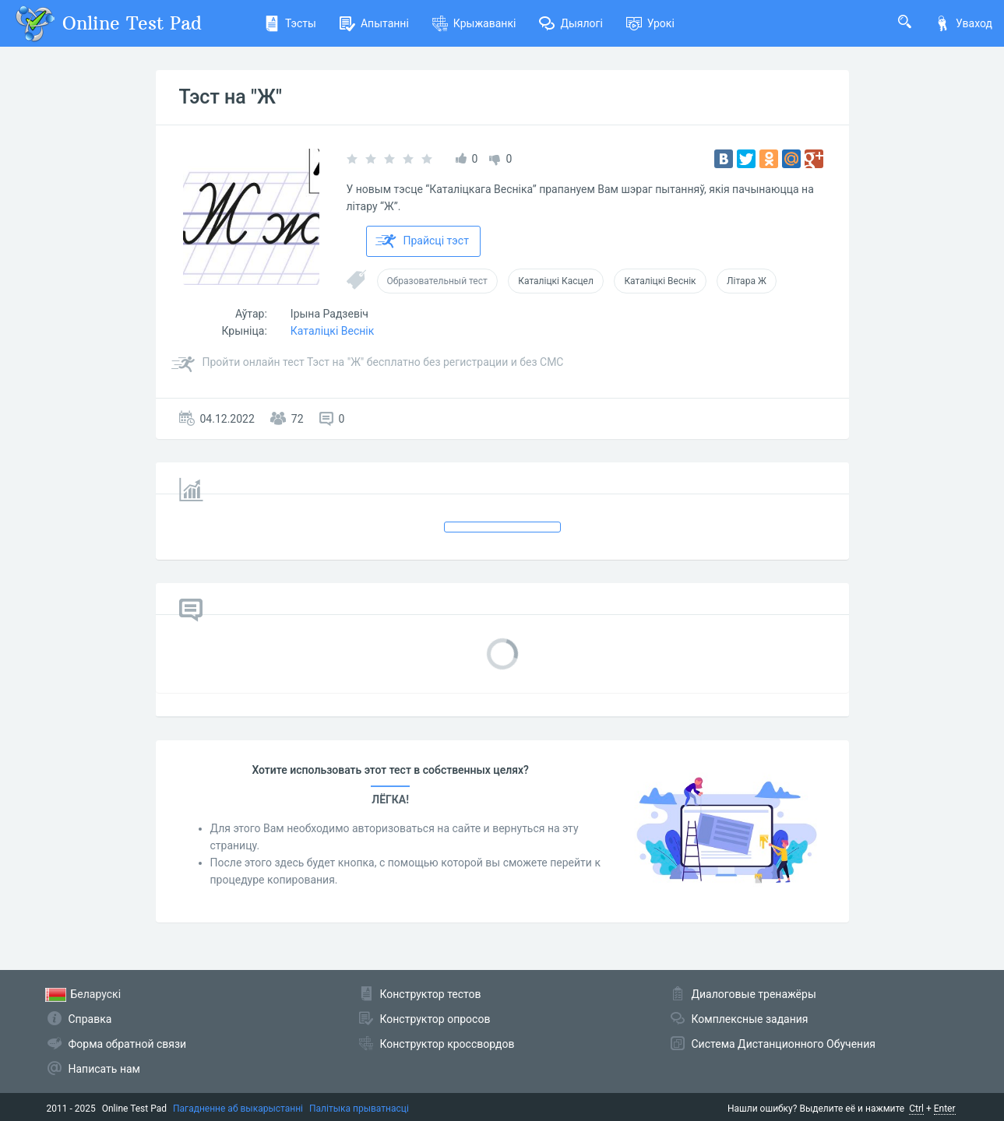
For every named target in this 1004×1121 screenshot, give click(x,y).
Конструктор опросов (435, 1019)
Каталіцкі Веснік (660, 281)
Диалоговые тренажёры (754, 994)
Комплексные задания (750, 1019)
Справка (90, 1019)
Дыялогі (570, 23)
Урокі (650, 23)
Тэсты (290, 23)
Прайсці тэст (422, 241)
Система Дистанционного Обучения (783, 1044)
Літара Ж (746, 281)
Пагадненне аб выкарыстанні (238, 1108)
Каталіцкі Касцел (556, 281)
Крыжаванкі (474, 23)
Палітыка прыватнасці (359, 1108)
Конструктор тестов (430, 994)
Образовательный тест (437, 281)
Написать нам (104, 1069)
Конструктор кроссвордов (447, 1044)
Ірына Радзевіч (329, 313)
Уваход (963, 23)
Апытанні (374, 23)
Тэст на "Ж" (230, 97)
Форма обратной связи (128, 1044)
